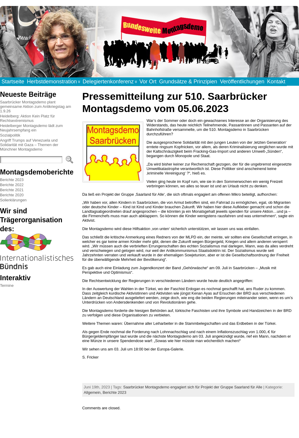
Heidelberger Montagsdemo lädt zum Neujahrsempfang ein (31, 127)
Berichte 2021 (12, 190)
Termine (7, 285)
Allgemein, (93, 392)
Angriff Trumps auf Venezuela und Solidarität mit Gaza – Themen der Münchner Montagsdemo (29, 144)
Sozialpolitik (10, 135)
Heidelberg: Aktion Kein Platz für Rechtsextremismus (27, 118)
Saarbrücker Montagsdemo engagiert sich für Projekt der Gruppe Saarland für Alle (192, 387)
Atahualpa (170, 427)
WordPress (149, 427)
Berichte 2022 (12, 185)
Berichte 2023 (12, 179)
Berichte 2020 (12, 195)
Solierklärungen (13, 200)
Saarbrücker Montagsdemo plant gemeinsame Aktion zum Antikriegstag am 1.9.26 (35, 106)
